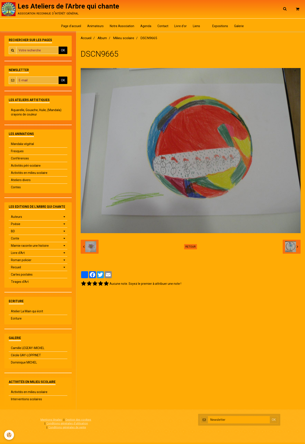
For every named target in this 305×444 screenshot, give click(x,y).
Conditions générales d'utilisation (67, 425)
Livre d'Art (18, 254)
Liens (197, 27)
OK (63, 52)
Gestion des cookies (78, 421)
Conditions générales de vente (67, 428)
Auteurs (16, 218)
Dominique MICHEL (24, 364)
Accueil (86, 40)
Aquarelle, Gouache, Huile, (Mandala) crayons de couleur (36, 114)
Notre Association (120, 27)
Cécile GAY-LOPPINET (26, 356)
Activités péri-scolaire (26, 167)
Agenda (144, 27)
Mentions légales (51, 421)
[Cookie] (9, 435)
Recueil (16, 269)
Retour (190, 248)
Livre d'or (181, 27)
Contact (162, 27)
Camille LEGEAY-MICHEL (27, 349)
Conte (15, 240)
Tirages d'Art (20, 283)
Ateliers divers (21, 181)
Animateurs (93, 27)
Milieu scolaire (123, 40)
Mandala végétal (22, 145)
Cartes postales (22, 276)
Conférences (20, 160)
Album (102, 40)
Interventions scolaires (26, 400)
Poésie (15, 225)
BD (13, 232)
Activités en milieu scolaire (29, 174)
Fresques (17, 152)
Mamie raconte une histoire (30, 247)
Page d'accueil (68, 27)
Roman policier (21, 261)
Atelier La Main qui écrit (27, 313)
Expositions (222, 27)
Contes (16, 189)
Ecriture (16, 320)
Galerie (242, 27)
